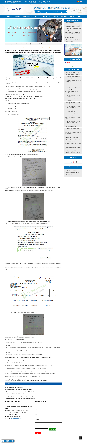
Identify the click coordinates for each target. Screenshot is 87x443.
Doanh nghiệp (27, 16)
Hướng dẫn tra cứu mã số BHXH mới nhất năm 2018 (73, 81)
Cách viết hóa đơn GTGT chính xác (72, 84)
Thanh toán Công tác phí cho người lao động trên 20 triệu (73, 37)
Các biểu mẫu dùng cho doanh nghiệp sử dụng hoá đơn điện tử (72, 137)
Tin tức (72, 16)
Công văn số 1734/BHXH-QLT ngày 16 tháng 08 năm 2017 (73, 30)
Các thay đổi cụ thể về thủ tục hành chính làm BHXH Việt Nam (73, 140)
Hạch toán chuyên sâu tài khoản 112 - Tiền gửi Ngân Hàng (72, 110)
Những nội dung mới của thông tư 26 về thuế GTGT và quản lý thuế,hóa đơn (72, 151)
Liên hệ (79, 16)
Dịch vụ (37, 16)
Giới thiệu (17, 16)
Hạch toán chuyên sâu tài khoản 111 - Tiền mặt (72, 96)
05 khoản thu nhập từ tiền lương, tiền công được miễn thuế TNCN (20, 398)
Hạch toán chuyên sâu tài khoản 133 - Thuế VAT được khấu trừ (72, 103)
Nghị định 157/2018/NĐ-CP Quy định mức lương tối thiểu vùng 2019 (72, 26)
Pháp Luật (55, 16)
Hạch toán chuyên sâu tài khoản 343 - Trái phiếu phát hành (72, 125)
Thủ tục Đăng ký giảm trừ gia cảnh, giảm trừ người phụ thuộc (19, 396)
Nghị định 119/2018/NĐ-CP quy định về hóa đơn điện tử (72, 22)
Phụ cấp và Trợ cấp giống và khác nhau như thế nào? (72, 41)
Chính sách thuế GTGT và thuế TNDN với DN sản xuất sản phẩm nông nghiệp (73, 73)
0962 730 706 (9, 441)
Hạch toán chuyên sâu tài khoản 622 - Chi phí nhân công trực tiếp (72, 118)
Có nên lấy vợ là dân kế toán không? (73, 143)
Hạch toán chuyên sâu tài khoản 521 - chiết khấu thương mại (72, 122)
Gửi (38, 433)
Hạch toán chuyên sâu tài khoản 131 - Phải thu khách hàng (72, 107)
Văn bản (64, 16)
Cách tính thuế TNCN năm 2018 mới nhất (14, 394)
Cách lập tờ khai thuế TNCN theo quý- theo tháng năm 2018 (18, 389)
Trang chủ (9, 16)
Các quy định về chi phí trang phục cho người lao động (73, 133)
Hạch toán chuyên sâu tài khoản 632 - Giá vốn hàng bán (72, 114)
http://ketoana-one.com (16, 418)
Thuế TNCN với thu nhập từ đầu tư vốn (14, 387)
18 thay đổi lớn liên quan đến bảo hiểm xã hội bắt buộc (72, 129)
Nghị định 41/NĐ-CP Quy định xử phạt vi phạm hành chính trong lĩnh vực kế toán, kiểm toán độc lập (72, 33)
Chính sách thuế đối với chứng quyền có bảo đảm (72, 92)
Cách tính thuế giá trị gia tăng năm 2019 (73, 148)
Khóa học (46, 16)
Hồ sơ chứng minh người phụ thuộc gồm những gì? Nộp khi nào (19, 391)
